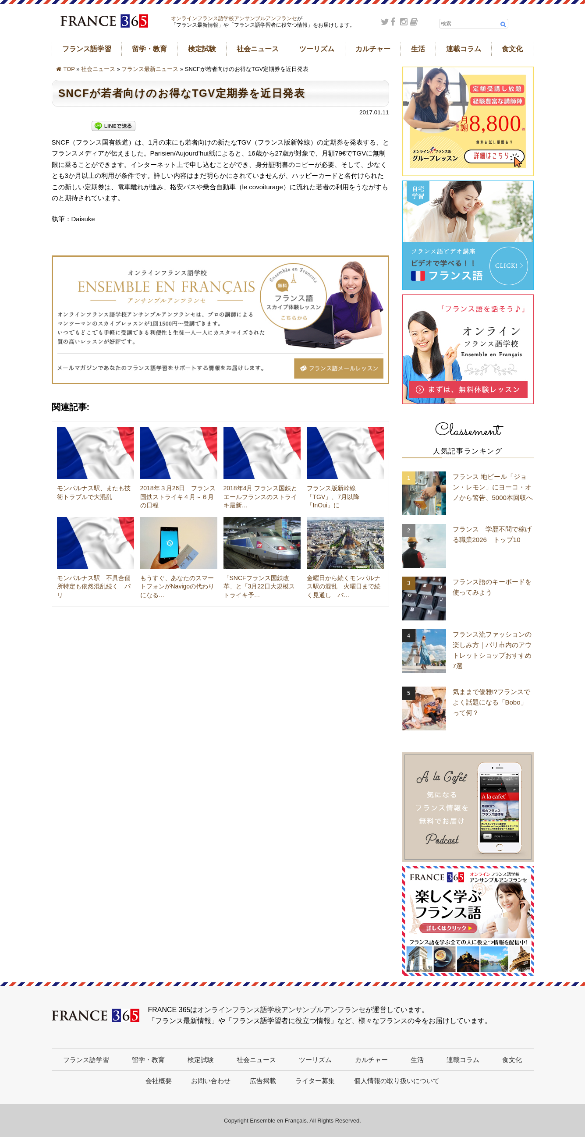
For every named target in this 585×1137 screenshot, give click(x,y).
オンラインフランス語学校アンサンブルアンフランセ (234, 18)
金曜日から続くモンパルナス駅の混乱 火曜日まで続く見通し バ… (343, 586)
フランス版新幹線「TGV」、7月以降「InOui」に (333, 497)
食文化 (512, 49)
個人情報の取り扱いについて (397, 1080)
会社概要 (158, 1080)
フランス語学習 (86, 49)
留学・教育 (149, 49)
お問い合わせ (210, 1080)
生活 (418, 49)
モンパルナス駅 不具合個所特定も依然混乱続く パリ (94, 586)
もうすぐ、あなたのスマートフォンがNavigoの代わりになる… (177, 586)
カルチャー (372, 49)
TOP (69, 69)
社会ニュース (258, 49)
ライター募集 (315, 1080)
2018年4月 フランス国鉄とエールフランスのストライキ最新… (260, 497)
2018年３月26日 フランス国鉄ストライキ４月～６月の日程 (178, 497)
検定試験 (202, 49)
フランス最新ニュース (149, 69)
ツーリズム (316, 49)
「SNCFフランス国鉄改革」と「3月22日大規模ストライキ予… (259, 586)
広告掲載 (263, 1080)
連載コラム (463, 49)
